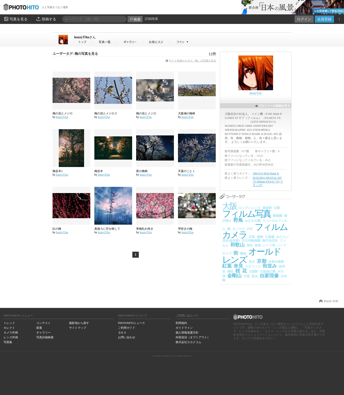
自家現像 (269, 275)
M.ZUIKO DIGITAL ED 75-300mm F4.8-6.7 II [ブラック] (268, 181)
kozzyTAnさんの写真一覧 (105, 42)
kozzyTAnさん (83, 42)
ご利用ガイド (126, 327)
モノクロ (238, 229)
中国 (246, 276)
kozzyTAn (85, 37)
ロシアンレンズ (249, 208)
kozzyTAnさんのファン (182, 42)
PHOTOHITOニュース (131, 323)
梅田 (230, 271)
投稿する (46, 19)
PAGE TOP (331, 301)
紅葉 (227, 265)
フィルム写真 (246, 214)
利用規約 (181, 323)
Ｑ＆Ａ (122, 332)
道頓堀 (267, 208)
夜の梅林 (142, 171)
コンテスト (43, 323)
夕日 (250, 229)
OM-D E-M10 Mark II (266, 173)
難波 (243, 253)
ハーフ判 (269, 245)
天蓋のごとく (186, 171)
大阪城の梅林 (186, 113)
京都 (261, 261)
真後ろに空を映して (107, 228)
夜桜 (258, 245)
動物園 (277, 215)
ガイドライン (184, 327)
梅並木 (98, 171)
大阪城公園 (267, 271)
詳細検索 (151, 19)
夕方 (280, 271)
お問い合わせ (126, 337)
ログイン (304, 19)
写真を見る (15, 19)
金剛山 (234, 275)
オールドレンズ (251, 256)
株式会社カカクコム (188, 342)
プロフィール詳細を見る (274, 105)
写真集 (8, 342)
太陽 (277, 208)
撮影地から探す (79, 323)
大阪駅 (253, 271)
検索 (135, 19)
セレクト (9, 327)
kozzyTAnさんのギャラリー (130, 42)
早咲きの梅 (185, 228)
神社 (250, 245)
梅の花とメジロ (63, 113)
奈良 (238, 265)
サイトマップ (77, 327)
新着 (39, 327)
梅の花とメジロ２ (105, 113)
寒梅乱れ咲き (144, 228)
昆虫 (255, 276)
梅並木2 (58, 171)
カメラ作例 (11, 332)
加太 (252, 261)
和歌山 (237, 244)
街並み (270, 265)
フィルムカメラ (254, 231)
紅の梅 (57, 228)
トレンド (9, 323)
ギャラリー (43, 332)
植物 (260, 237)
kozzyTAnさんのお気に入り (156, 42)
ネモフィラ (253, 266)
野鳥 (238, 220)
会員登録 (324, 19)
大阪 (229, 206)
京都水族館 (276, 261)
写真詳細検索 (45, 337)
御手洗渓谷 (270, 240)
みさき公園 (252, 221)
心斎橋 (269, 237)
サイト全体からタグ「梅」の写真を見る (192, 60)
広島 (252, 237)
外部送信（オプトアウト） (193, 337)
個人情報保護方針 (187, 332)
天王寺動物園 (251, 240)
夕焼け (226, 221)
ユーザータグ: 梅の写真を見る (75, 54)
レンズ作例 (11, 337)
